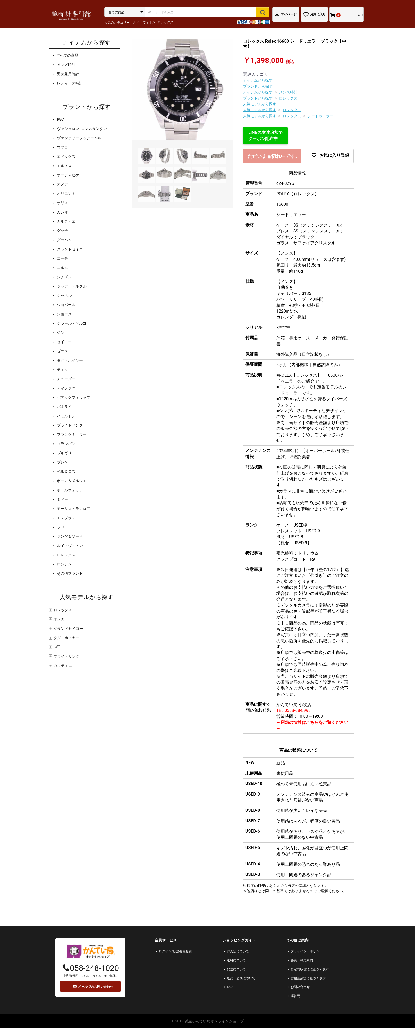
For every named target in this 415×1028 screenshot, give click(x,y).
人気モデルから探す (259, 104)
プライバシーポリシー (306, 951)
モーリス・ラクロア (73, 508)
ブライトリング (69, 425)
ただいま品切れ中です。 (273, 156)
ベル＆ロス (65, 471)
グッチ (62, 230)
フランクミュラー (71, 434)
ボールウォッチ (69, 490)
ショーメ (64, 314)
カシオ (62, 212)
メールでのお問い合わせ (93, 987)
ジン (60, 332)
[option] (182, 89)
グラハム (64, 240)
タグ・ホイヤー (69, 360)
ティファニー (67, 388)
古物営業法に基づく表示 (308, 978)
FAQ (230, 987)
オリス (62, 203)
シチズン (64, 277)
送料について (236, 960)
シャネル (64, 295)
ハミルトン (65, 416)
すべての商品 (67, 55)
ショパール (65, 305)
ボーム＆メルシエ (71, 481)
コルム (62, 268)
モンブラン (65, 518)
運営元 (295, 996)
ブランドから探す (258, 86)
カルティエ (65, 221)
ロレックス (165, 22)
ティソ (62, 369)
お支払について (238, 951)
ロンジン (64, 564)
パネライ (64, 407)
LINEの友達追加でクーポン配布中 (265, 135)
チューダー (65, 379)
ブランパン (65, 444)
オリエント (65, 193)
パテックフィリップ (73, 397)
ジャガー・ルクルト (73, 286)
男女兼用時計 (67, 74)
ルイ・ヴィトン (144, 22)
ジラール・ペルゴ (71, 323)
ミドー (62, 499)
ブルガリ (64, 453)
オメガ (62, 184)
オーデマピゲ (67, 175)
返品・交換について (241, 978)
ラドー (62, 527)
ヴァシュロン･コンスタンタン (81, 129)
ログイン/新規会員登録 (175, 951)
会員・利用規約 (302, 960)
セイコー (64, 342)
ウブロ (62, 147)
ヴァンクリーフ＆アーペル (78, 138)
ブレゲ (62, 462)
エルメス (64, 166)
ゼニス (62, 351)
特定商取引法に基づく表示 (310, 969)
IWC (60, 119)
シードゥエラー (320, 116)
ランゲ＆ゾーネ (69, 536)
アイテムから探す (258, 80)
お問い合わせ (300, 987)
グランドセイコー (71, 249)
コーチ (62, 258)
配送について (236, 969)
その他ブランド (69, 573)
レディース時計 (69, 83)
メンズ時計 (65, 64)
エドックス (65, 156)
